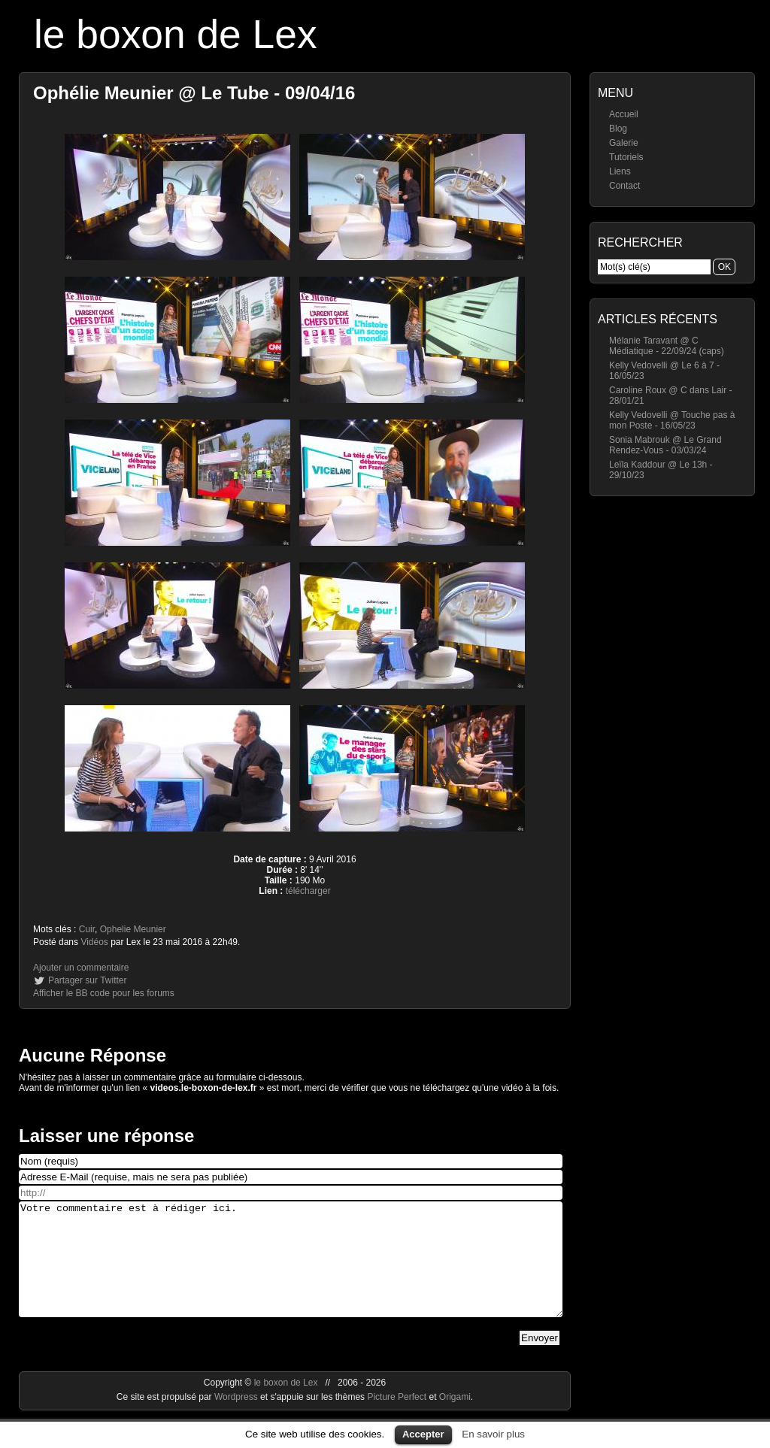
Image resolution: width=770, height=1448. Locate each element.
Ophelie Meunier (133, 929)
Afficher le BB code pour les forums (103, 993)
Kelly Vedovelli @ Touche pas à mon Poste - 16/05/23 (672, 420)
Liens (620, 171)
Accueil (623, 114)
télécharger (308, 891)
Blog (618, 128)
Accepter (423, 1434)
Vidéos (94, 942)
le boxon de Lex (175, 34)
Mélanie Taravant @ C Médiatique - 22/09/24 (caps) (666, 345)
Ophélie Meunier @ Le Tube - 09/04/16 (194, 93)
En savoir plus (493, 1434)
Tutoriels (626, 157)
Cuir (87, 929)
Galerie (623, 143)
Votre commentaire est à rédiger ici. (290, 1270)
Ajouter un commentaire (81, 967)
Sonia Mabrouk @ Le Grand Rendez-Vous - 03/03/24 (665, 445)
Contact (624, 185)
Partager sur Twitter (87, 980)
